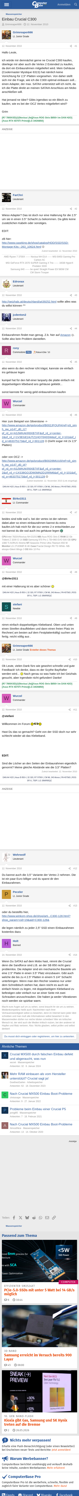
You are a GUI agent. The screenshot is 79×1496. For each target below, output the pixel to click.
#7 (76, 512)
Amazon (65, 334)
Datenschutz (51, 1484)
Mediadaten (35, 1480)
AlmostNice (15, 1128)
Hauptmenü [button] (7, 5)
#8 (76, 572)
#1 (76, 46)
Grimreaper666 (13, 24)
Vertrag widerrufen (54, 1480)
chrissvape (15, 1097)
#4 (76, 328)
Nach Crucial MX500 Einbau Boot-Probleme (41, 1094)
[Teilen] (70, 46)
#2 (76, 208)
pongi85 (14, 1112)
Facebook (66, 1443)
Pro (28, 352)
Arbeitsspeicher (35, 1082)
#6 (76, 415)
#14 (75, 955)
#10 (75, 659)
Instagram (38, 1450)
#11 (75, 709)
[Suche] (75, 4)
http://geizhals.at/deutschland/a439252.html (29, 301)
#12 (75, 868)
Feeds (10, 1443)
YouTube (12, 1457)
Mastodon (60, 1450)
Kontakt (21, 1480)
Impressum (8, 1480)
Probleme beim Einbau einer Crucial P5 (38, 1109)
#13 (75, 905)
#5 (76, 362)
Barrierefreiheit (32, 1484)
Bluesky (46, 1443)
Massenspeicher (26, 1062)
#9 (76, 618)
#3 (76, 295)
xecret (13, 1062)
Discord (28, 1443)
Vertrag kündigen (11, 1484)
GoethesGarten (17, 1082)
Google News (15, 1450)
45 (7, 1313)
